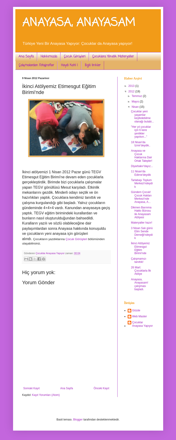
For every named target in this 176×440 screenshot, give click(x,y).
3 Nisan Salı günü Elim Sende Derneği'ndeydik (142, 233)
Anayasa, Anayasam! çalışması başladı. (139, 284)
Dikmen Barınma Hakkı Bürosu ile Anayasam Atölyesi (141, 212)
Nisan (135, 106)
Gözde (136, 310)
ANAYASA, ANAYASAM (78, 22)
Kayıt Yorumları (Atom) (46, 395)
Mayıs (136, 101)
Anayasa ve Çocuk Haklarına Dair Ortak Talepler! (141, 155)
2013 (131, 86)
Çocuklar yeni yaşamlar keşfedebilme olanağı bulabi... (142, 116)
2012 (131, 91)
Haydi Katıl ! (69, 65)
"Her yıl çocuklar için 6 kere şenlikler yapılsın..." (141, 131)
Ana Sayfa (26, 56)
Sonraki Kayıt (31, 388)
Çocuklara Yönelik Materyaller (113, 56)
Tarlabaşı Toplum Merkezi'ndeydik (142, 183)
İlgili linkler (93, 65)
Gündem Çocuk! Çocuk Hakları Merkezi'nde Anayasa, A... (141, 197)
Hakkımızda (49, 56)
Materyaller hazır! (141, 222)
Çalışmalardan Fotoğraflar (36, 65)
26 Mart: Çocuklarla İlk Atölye (141, 271)
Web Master (139, 316)
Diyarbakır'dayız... (142, 166)
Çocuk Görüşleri (74, 56)
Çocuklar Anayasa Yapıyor (142, 324)
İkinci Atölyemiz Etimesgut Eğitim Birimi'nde (140, 248)
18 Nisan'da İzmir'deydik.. (140, 144)
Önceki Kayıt (101, 388)
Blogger (77, 419)
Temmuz (137, 96)
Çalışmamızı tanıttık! (138, 260)
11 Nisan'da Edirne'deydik (141, 173)
